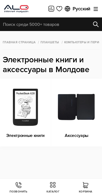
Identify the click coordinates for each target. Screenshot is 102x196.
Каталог (53, 187)
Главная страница (19, 42)
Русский (77, 8)
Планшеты (50, 42)
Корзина (85, 187)
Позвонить (18, 187)
